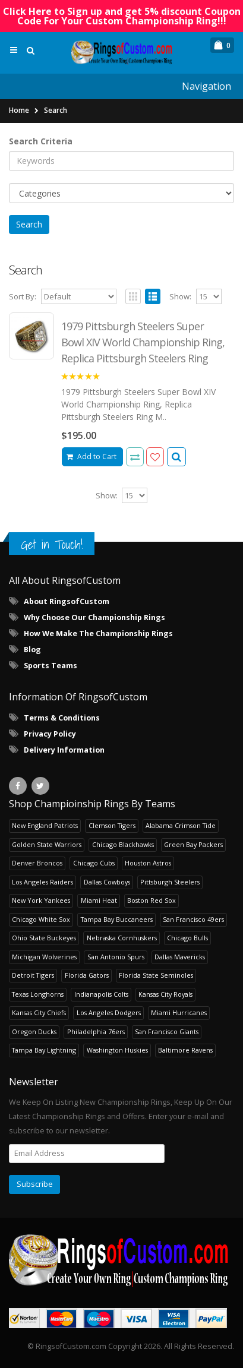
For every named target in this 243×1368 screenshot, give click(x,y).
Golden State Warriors (46, 844)
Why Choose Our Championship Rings (94, 617)
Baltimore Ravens (185, 1049)
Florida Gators (87, 975)
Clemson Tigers (112, 825)
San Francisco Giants (166, 1031)
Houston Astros (148, 862)
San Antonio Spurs (115, 956)
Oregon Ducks (34, 1031)
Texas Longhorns (38, 994)
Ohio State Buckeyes (44, 937)
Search (55, 110)
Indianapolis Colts (101, 994)
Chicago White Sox (41, 919)
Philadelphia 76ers (96, 1031)
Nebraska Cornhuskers (122, 937)
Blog (32, 649)
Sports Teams (50, 666)
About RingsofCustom (66, 601)
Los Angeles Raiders (42, 881)
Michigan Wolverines (44, 956)
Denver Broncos (37, 862)
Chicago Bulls (187, 937)
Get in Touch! (52, 544)
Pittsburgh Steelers (170, 881)
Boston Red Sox (151, 900)
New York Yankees (41, 900)
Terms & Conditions (62, 718)
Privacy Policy (50, 734)
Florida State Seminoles (156, 975)
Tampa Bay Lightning (44, 1049)
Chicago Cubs (94, 862)
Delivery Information (64, 750)
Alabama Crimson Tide (181, 825)
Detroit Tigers (33, 975)
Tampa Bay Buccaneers (117, 919)
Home (19, 110)
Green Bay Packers (193, 844)
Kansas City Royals (165, 994)
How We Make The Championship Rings (98, 633)
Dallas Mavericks (179, 956)
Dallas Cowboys (107, 881)
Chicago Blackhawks (123, 844)
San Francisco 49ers (193, 919)
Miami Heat (99, 900)
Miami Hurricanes (179, 1012)
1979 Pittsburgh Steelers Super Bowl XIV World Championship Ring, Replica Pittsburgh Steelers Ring (143, 342)
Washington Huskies (117, 1049)
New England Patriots (45, 825)
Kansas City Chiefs (39, 1012)
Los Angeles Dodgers (109, 1012)
